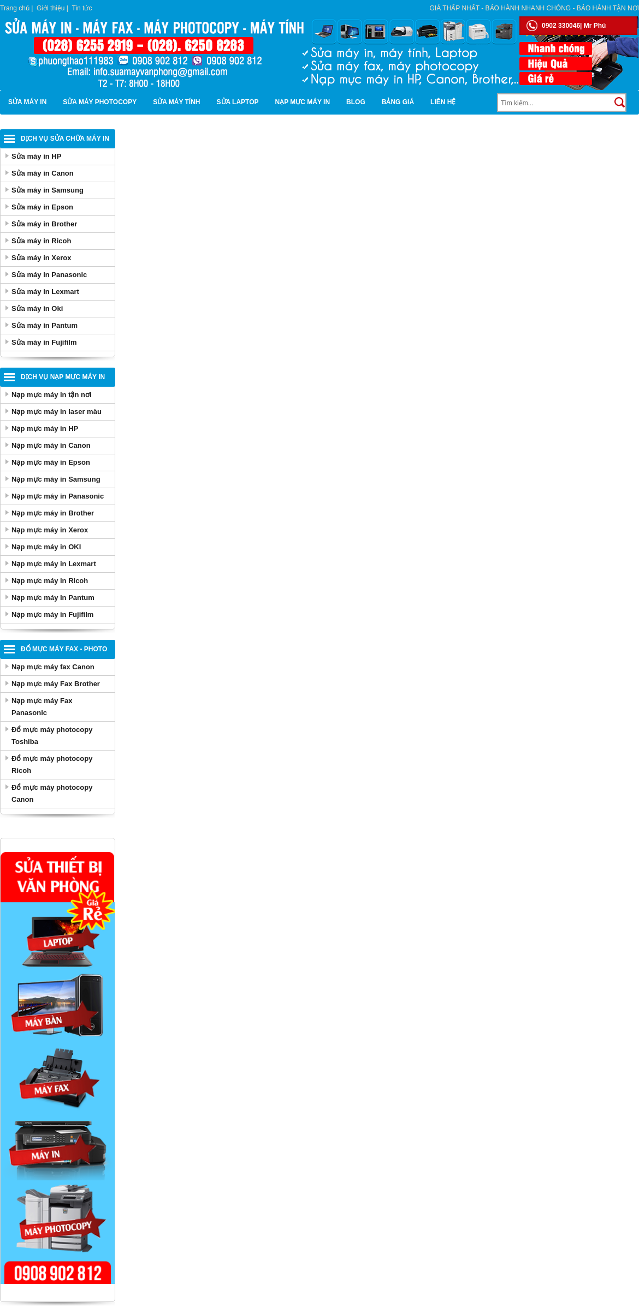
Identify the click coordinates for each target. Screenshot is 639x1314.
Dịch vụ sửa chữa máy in (65, 138)
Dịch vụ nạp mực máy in (63, 377)
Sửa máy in (27, 102)
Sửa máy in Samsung (47, 190)
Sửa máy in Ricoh (41, 241)
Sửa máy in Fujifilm (44, 342)
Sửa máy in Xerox (41, 258)
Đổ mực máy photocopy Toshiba (51, 735)
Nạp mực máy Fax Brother (55, 684)
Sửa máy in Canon (42, 173)
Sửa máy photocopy (100, 102)
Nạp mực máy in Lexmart (53, 564)
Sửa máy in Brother (44, 224)
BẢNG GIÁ (398, 102)
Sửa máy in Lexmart (45, 291)
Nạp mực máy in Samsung (55, 479)
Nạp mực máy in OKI (46, 547)
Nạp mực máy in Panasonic (57, 496)
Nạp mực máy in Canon (51, 445)
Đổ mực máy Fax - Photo (64, 649)
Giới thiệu (50, 8)
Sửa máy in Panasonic (49, 275)
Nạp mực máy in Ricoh (49, 581)
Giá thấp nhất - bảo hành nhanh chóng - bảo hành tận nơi (534, 8)
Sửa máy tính (176, 102)
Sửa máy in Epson (42, 207)
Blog (355, 102)
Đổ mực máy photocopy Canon (51, 793)
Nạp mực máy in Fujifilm (52, 614)
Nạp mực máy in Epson (50, 462)
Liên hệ (442, 102)
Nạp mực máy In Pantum (52, 597)
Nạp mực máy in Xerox (49, 530)
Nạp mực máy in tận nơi (51, 395)
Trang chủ (14, 8)
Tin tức (82, 8)
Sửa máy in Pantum (44, 325)
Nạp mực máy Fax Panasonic (41, 707)
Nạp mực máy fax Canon (52, 667)
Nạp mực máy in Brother (52, 513)
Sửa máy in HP (36, 156)
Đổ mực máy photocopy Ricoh (51, 764)
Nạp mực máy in (302, 102)
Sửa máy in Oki (37, 308)
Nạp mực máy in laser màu (56, 411)
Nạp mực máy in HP (44, 428)
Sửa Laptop (238, 102)
